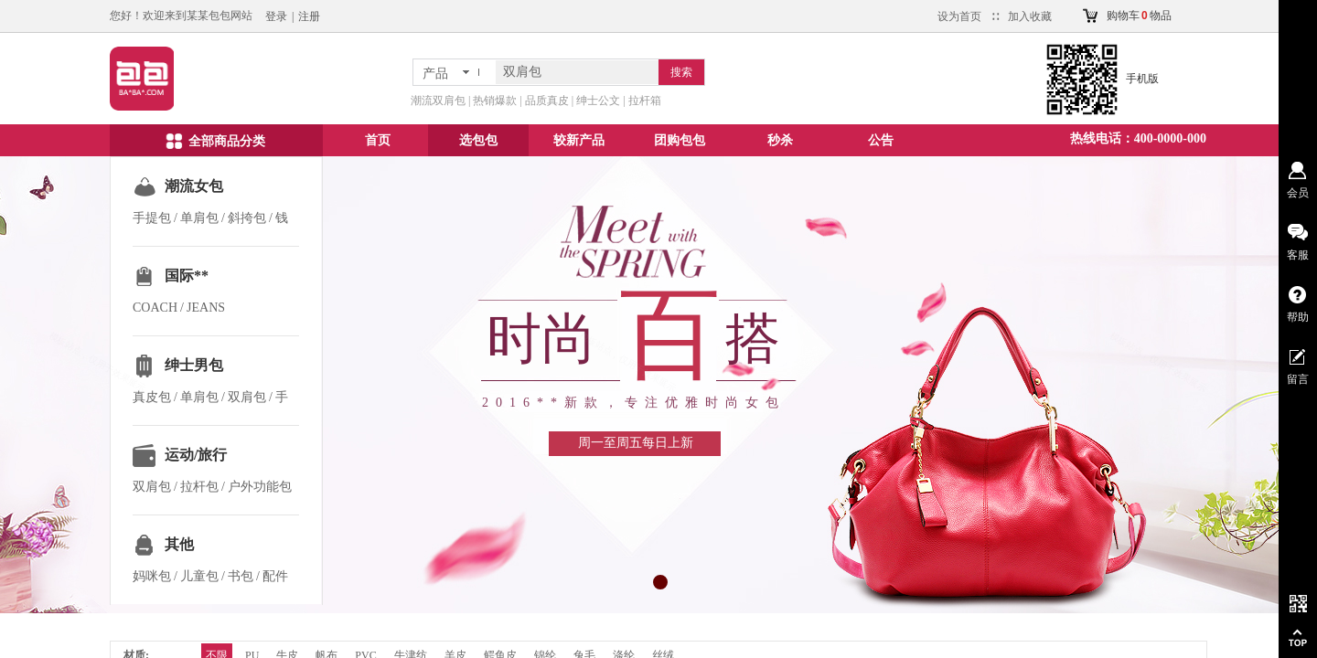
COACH (155, 307)
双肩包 (247, 397)
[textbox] (577, 72)
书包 (240, 576)
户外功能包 (260, 487)
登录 (276, 16)
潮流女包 (194, 186)
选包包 (478, 140)
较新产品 (579, 140)
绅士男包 (194, 365)
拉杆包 (199, 487)
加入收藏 (1030, 16)
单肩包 (199, 218)
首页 (378, 140)
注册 (309, 16)
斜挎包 (247, 218)
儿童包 (199, 576)
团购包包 (679, 140)
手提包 (152, 218)
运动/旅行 (196, 454)
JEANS (206, 307)
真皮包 (152, 397)
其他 (179, 544)
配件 (275, 576)
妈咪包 (152, 576)
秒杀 (780, 140)
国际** (187, 275)
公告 (881, 140)
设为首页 (959, 16)
